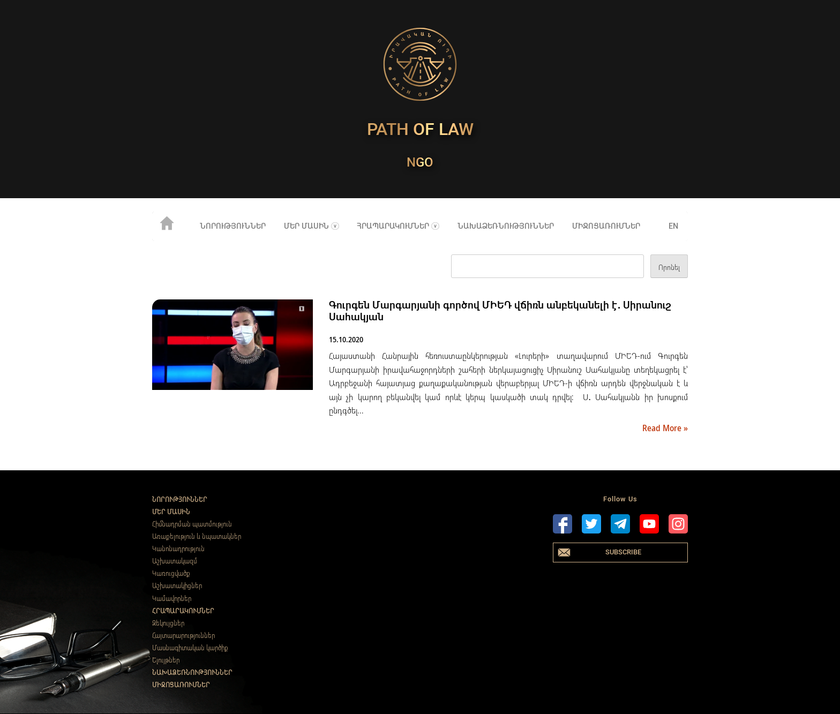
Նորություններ (233, 226)
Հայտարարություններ (183, 635)
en (673, 226)
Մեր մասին (306, 226)
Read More (663, 428)
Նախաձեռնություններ (506, 226)
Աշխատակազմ (174, 561)
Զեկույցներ (168, 623)
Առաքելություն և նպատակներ (196, 536)
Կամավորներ (171, 598)
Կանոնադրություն (178, 548)
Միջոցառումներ (606, 226)
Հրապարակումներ (393, 226)
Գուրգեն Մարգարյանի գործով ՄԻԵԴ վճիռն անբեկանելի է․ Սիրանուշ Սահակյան (500, 311)
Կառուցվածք (171, 573)
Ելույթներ (165, 660)
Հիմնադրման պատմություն (192, 524)
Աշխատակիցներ (177, 585)
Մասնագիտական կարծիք (190, 647)
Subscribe (623, 552)
